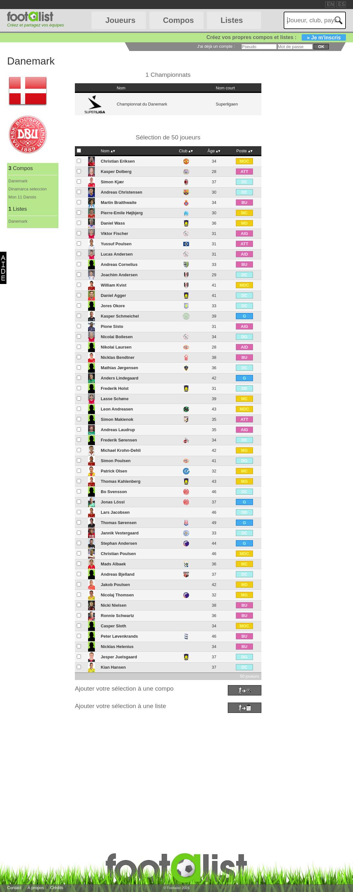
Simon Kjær (112, 181)
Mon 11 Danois (22, 197)
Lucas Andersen (117, 254)
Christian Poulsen (118, 553)
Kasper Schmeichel (120, 316)
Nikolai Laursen (116, 347)
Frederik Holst (114, 388)
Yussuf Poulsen (116, 243)
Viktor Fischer (114, 233)
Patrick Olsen (114, 471)
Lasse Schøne (114, 398)
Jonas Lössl (113, 502)
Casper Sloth (113, 625)
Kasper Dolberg (116, 171)
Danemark (17, 180)
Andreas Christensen (121, 192)
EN (330, 4)
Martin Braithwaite (118, 202)
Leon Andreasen (117, 409)
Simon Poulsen (115, 460)
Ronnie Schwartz (117, 615)
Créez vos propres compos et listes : (276, 37)
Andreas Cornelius (119, 264)
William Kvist (113, 285)
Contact (14, 887)
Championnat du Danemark (142, 104)
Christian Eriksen (118, 161)
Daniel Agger (113, 295)
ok (321, 46)
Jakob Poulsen (115, 584)
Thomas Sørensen (118, 522)
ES (341, 4)
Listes (231, 20)
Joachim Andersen (119, 274)
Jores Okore (113, 305)
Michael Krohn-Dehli (121, 450)
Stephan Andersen (119, 543)
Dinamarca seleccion (27, 189)
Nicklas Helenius (117, 646)
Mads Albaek (113, 564)
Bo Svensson (114, 491)
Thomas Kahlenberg (120, 481)
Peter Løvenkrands (119, 636)
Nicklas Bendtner (118, 357)
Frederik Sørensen (119, 440)
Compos (178, 20)
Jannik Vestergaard (119, 533)
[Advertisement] (176, 760)
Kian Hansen (113, 667)
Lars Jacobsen (115, 512)
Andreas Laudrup (118, 429)
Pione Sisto (112, 326)
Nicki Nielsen (113, 605)
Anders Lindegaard (119, 378)
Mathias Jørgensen (119, 367)
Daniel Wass (113, 223)
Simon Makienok (117, 419)
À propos (35, 887)
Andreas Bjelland (118, 574)
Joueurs (120, 20)
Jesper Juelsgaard (119, 656)
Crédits (57, 887)
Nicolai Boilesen (117, 336)
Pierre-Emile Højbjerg (122, 212)
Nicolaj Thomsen (117, 595)
